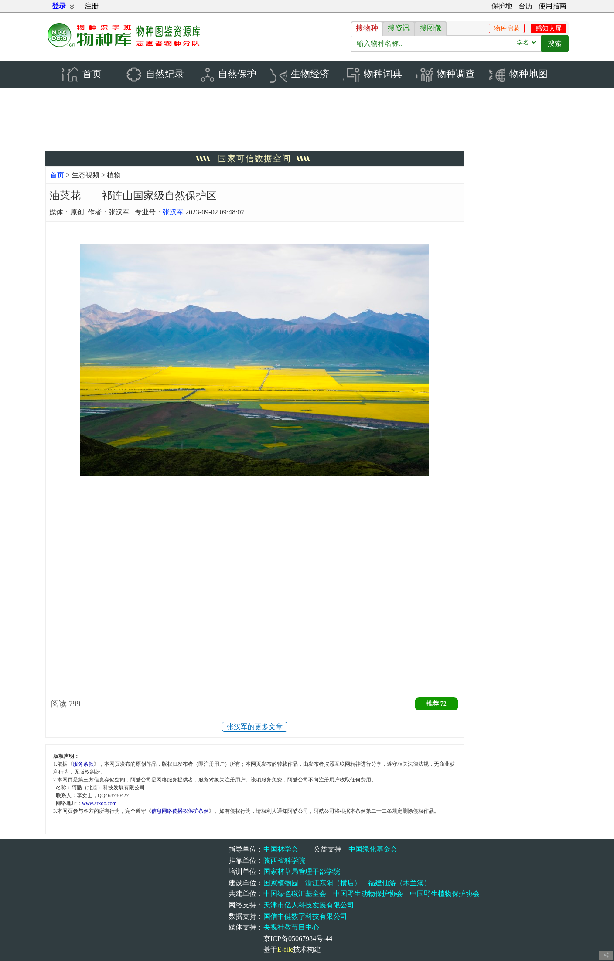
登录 (59, 6)
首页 (57, 175)
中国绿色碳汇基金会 (294, 894)
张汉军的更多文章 (255, 727)
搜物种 (367, 28)
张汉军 (173, 212)
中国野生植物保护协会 (445, 894)
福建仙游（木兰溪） (399, 883)
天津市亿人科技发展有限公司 (308, 905)
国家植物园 (280, 883)
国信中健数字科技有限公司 (305, 916)
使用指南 (552, 6)
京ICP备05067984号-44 (297, 939)
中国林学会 (280, 849)
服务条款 (83, 765)
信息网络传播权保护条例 (180, 812)
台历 (525, 6)
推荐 (436, 704)
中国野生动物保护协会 (368, 894)
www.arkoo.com (99, 804)
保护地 (501, 6)
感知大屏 (549, 28)
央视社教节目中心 (291, 927)
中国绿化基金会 (372, 849)
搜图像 (431, 28)
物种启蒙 (507, 28)
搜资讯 (399, 28)
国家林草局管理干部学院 (301, 872)
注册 (92, 6)
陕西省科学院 (284, 861)
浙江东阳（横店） (333, 883)
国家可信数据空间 (254, 158)
